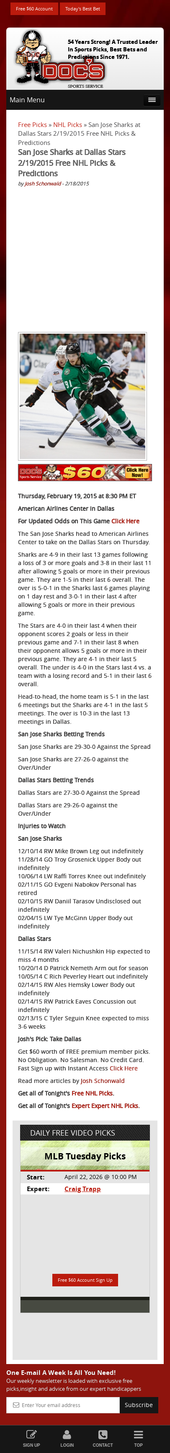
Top (138, 1439)
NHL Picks (67, 124)
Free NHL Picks (92, 1093)
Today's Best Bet (82, 8)
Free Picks (32, 124)
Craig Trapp (82, 1188)
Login (67, 1439)
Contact (103, 1439)
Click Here (125, 521)
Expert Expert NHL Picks (105, 1106)
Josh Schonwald (43, 183)
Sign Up (32, 1439)
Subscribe (139, 1405)
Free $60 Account (34, 8)
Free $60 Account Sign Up (85, 1280)
